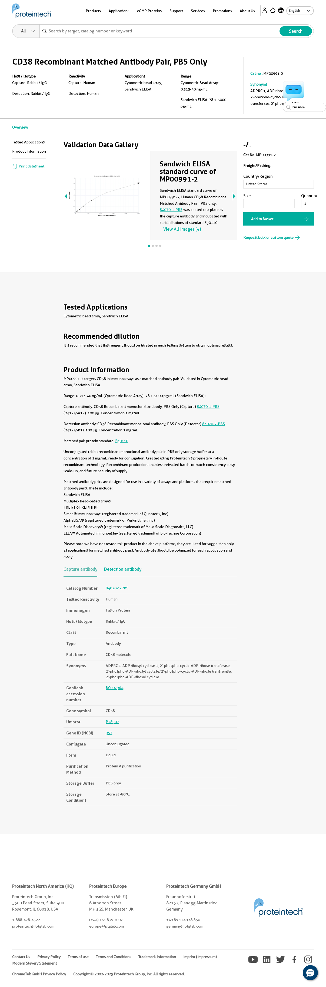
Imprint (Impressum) (200, 957)
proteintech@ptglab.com (33, 926)
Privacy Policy (49, 957)
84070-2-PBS (213, 424)
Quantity (309, 195)
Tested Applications (28, 142)
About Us (247, 11)
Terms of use (78, 957)
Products (93, 11)
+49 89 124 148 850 (183, 920)
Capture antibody (80, 569)
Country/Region (258, 176)
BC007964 (114, 688)
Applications (119, 11)
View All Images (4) (182, 229)
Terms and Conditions (113, 957)
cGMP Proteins (149, 11)
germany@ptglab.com (184, 926)
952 (109, 733)
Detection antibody (122, 569)
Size (247, 195)
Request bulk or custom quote (271, 237)
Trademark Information (157, 957)
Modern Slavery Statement (34, 963)
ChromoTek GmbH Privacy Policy (39, 974)
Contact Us (21, 957)
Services (198, 11)
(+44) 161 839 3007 (106, 920)
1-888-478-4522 (26, 920)
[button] (310, 972)
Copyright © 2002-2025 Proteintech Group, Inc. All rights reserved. (129, 974)
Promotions (222, 11)
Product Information (29, 151)
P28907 (112, 722)
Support (176, 11)
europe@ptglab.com (106, 926)
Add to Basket (262, 219)
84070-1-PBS (171, 209)
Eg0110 (121, 441)
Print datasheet (28, 166)
